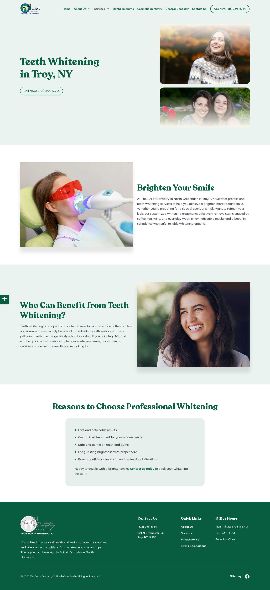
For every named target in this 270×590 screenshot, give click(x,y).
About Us (83, 9)
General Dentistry (177, 9)
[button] (4, 299)
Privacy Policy (190, 539)
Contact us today (142, 469)
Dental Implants (123, 9)
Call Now (42, 91)
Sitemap (236, 576)
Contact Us (199, 9)
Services (102, 9)
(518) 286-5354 (147, 526)
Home (66, 9)
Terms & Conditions (193, 546)
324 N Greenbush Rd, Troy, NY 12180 (151, 535)
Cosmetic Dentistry (149, 9)
